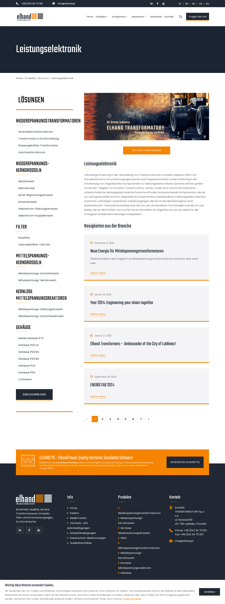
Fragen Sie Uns (198, 16)
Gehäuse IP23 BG (28, 352)
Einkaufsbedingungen (83, 533)
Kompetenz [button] (119, 16)
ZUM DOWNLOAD (34, 394)
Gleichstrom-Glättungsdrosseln (38, 209)
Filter (123, 538)
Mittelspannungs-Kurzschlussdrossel (40, 316)
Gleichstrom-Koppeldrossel (35, 215)
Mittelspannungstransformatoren (139, 548)
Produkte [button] (101, 16)
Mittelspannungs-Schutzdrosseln (38, 273)
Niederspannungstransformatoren (139, 513)
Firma (90, 16)
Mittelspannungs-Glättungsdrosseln (40, 309)
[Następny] (148, 419)
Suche (180, 16)
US (200, 3)
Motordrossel (26, 188)
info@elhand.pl (63, 3)
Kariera (74, 513)
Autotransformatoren (31, 152)
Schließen (209, 591)
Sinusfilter (24, 238)
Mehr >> (51, 468)
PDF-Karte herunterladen (146, 150)
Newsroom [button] (138, 16)
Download (156, 16)
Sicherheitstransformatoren (35, 132)
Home (19, 78)
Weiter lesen (98, 273)
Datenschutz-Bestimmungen (88, 538)
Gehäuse (125, 573)
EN (186, 3)
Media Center (78, 518)
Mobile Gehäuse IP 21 (31, 338)
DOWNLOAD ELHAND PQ (185, 462)
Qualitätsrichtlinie (81, 543)
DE (193, 3)
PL (180, 3)
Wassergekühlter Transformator (38, 145)
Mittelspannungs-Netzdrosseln (37, 280)
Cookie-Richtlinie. (131, 598)
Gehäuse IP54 (26, 372)
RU (207, 3)
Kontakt (169, 16)
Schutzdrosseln (27, 202)
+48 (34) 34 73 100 (29, 3)
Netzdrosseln (26, 181)
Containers (25, 379)
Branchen (43, 78)
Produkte (30, 78)
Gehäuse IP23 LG (28, 345)
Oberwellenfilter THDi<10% (34, 244)
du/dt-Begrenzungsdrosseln (35, 195)
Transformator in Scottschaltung (38, 138)
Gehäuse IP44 (26, 365)
